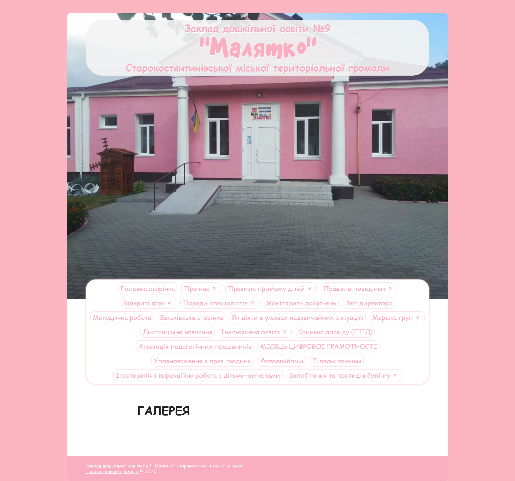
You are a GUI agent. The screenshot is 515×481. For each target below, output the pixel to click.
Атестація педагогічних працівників (195, 346)
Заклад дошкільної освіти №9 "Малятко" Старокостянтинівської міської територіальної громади (164, 469)
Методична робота (122, 317)
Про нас (196, 288)
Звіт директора (368, 302)
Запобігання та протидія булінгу (339, 375)
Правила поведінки (354, 288)
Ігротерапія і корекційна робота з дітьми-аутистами (198, 375)
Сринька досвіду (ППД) (335, 331)
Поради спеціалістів (215, 302)
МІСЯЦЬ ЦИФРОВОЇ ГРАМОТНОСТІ (318, 346)
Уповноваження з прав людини (203, 360)
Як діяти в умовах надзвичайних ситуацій (297, 317)
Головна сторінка (148, 288)
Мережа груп (392, 317)
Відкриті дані (143, 302)
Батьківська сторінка (191, 317)
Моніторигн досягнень (301, 302)
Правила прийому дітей (266, 288)
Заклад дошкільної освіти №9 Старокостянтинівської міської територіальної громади (257, 47)
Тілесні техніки (336, 360)
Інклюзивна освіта (250, 331)
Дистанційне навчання (177, 331)
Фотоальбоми (282, 360)
